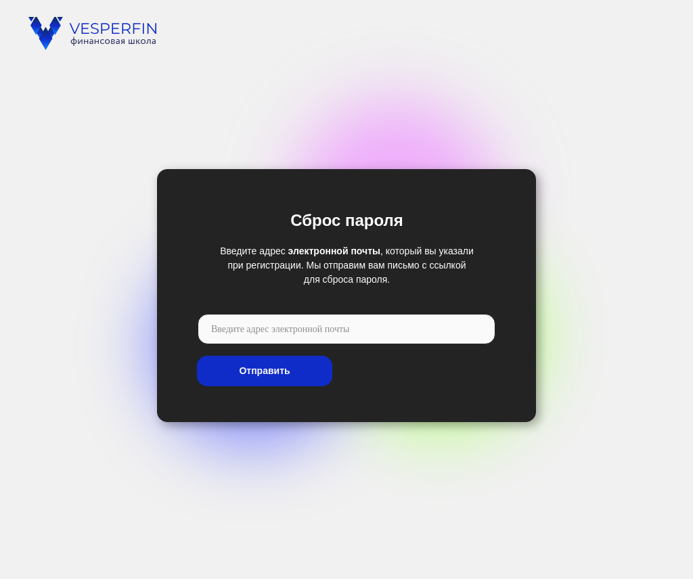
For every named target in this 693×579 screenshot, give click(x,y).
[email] (346, 329)
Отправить (264, 370)
